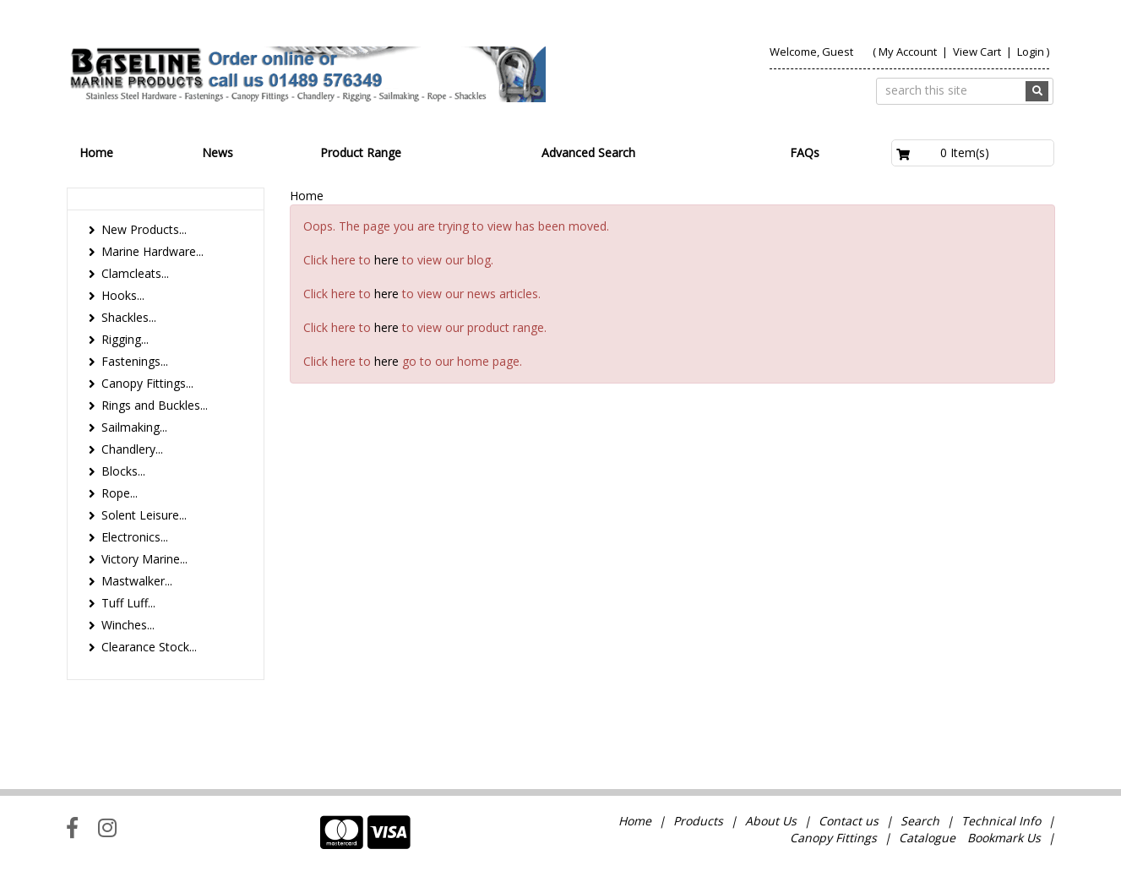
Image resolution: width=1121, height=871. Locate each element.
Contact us (849, 756)
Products (698, 756)
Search (922, 756)
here (386, 260)
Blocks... (123, 471)
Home (96, 152)
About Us (771, 756)
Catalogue (927, 773)
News (217, 152)
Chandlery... (132, 449)
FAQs (804, 152)
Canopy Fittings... (147, 383)
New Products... (144, 229)
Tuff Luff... (128, 603)
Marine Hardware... (152, 251)
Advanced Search (588, 152)
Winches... (128, 625)
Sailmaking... (134, 427)
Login (1030, 51)
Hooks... (122, 295)
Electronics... (134, 537)
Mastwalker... (136, 581)
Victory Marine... (144, 559)
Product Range (360, 152)
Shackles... (128, 317)
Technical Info (1001, 756)
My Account (908, 51)
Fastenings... (134, 361)
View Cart (978, 51)
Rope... (119, 493)
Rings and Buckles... (154, 405)
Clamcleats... (135, 273)
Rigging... (125, 339)
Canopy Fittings (833, 773)
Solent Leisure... (144, 515)
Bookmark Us (1004, 773)
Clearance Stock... (149, 647)
